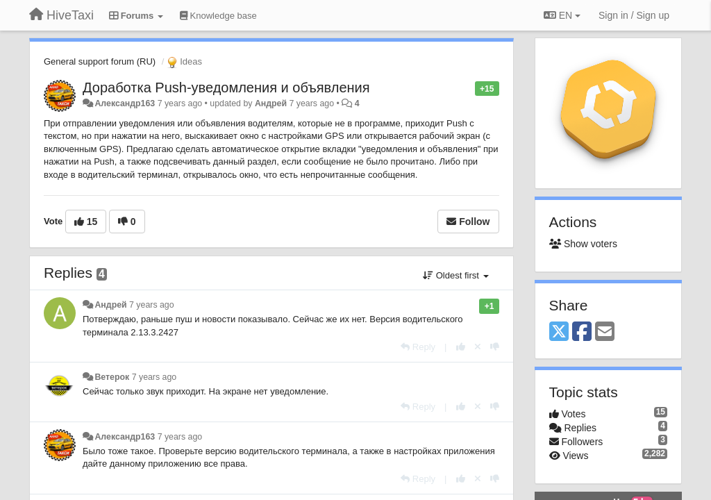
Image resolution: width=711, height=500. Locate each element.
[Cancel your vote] (477, 347)
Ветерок (111, 377)
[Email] (604, 332)
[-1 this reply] (494, 347)
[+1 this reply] (460, 347)
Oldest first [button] (455, 275)
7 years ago (151, 305)
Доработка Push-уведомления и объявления (226, 87)
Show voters (583, 243)
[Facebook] (582, 332)
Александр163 (124, 103)
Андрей (271, 103)
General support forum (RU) (100, 61)
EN (562, 15)
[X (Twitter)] (559, 332)
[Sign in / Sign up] (634, 15)
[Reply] (418, 347)
